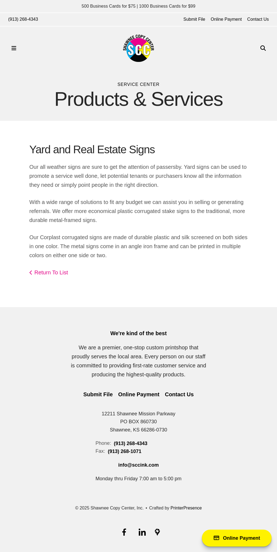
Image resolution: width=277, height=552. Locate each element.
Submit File (194, 19)
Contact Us (258, 19)
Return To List (51, 272)
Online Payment (226, 19)
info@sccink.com (138, 465)
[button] (14, 48)
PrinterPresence (186, 508)
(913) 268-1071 (124, 451)
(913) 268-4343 (23, 19)
